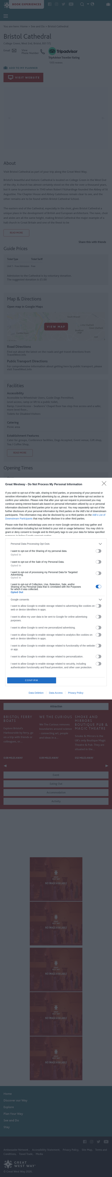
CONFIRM (31, 680)
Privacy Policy (75, 692)
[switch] (98, 551)
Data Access (56, 692)
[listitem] (56, 544)
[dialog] (56, 588)
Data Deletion (36, 692)
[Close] (105, 484)
